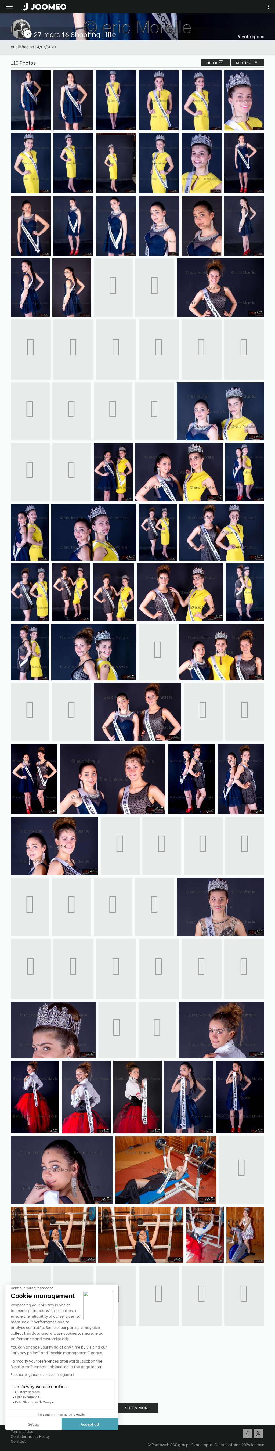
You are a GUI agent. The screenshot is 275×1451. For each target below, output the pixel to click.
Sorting (247, 62)
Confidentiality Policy (30, 1436)
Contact (18, 1441)
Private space (250, 36)
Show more (137, 1407)
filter (215, 62)
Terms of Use (22, 1431)
